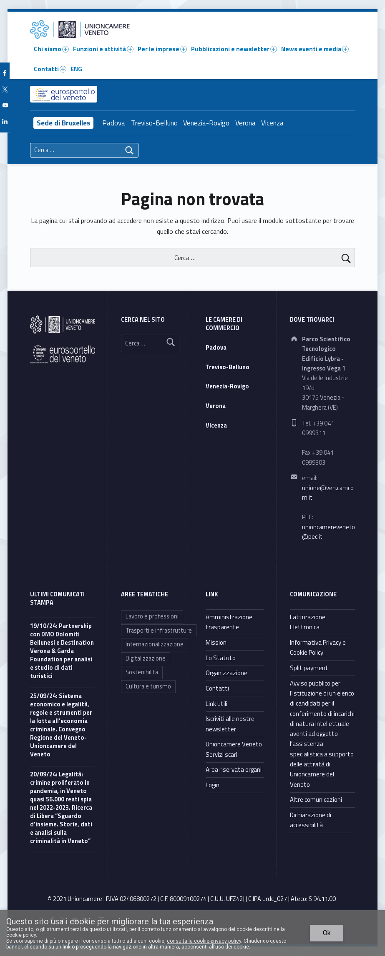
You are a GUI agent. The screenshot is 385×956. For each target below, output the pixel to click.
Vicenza (272, 123)
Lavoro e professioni (152, 616)
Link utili (216, 703)
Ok (327, 933)
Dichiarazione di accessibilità (310, 820)
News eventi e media (315, 49)
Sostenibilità (142, 672)
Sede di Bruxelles (63, 123)
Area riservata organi (234, 769)
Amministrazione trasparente (229, 622)
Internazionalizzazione (155, 644)
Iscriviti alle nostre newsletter (230, 723)
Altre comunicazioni (316, 799)
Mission (216, 642)
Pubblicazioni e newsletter (234, 49)
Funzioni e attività (103, 49)
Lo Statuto (221, 658)
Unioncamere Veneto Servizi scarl (234, 749)
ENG (76, 69)
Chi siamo (51, 49)
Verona (245, 123)
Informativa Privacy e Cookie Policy (318, 647)
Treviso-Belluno (154, 123)
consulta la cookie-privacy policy (204, 941)
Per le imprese (162, 49)
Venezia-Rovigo (206, 123)
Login (212, 785)
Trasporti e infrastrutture (159, 630)
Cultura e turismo (148, 686)
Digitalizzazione (146, 658)
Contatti (50, 69)
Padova (113, 123)
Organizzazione (226, 673)
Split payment (309, 668)
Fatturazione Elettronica (307, 622)
